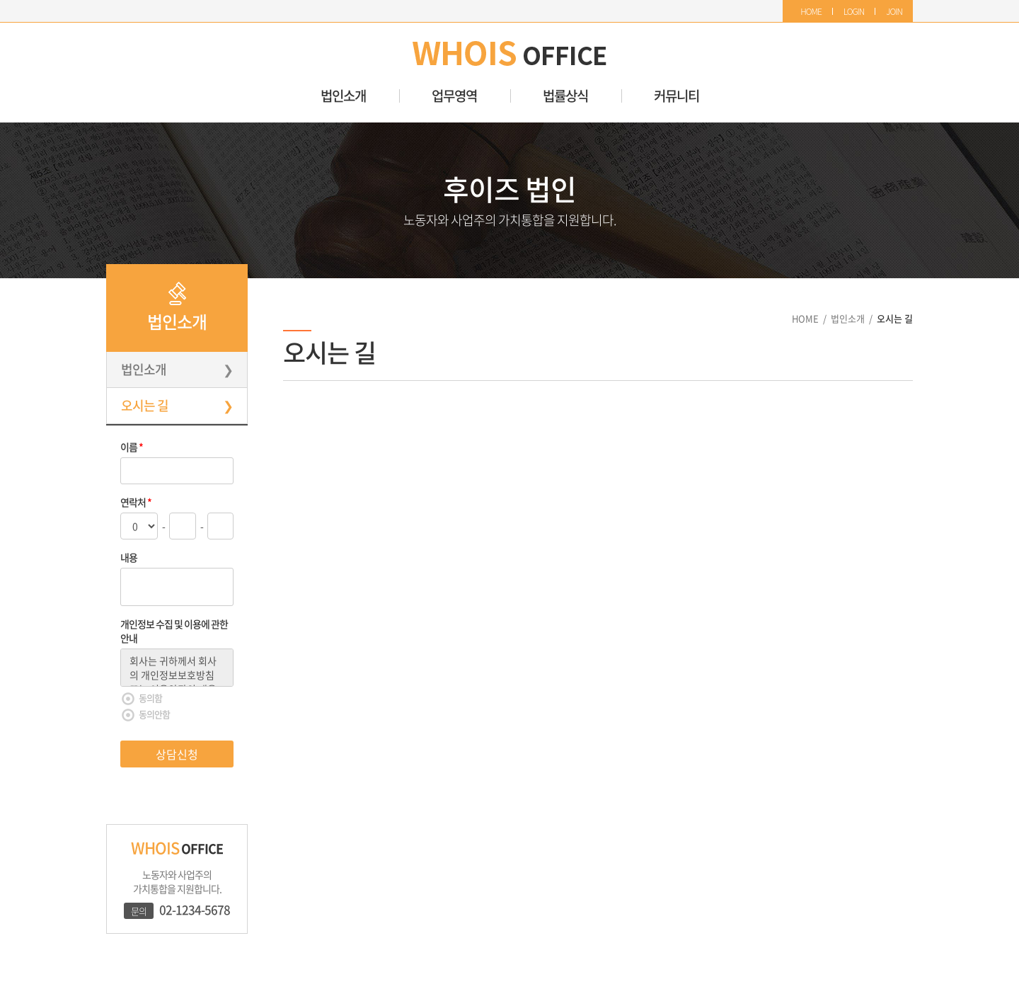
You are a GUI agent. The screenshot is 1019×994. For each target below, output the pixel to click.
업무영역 (454, 96)
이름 (131, 447)
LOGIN (854, 11)
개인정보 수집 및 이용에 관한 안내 (174, 631)
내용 (128, 557)
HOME (811, 11)
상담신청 (177, 754)
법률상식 (565, 96)
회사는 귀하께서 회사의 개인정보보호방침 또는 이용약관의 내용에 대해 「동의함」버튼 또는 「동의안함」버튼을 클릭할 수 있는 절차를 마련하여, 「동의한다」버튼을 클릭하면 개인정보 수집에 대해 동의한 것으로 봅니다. (177, 668)
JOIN (894, 11)
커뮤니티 (676, 96)
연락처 (135, 502)
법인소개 (343, 96)
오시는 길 (144, 405)
